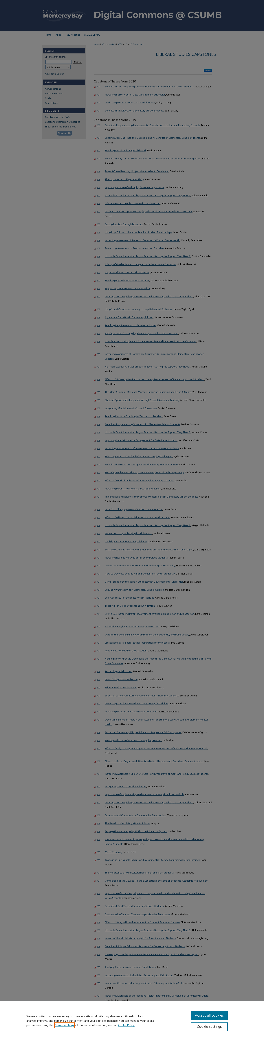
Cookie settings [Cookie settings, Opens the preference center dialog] (209, 1027)
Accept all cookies (209, 1016)
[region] (132, 1021)
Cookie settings (64, 1025)
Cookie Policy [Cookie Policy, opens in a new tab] (126, 1025)
